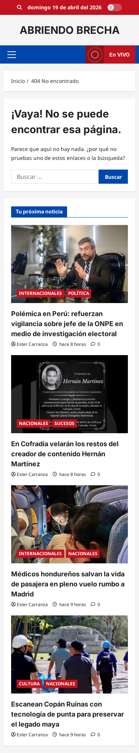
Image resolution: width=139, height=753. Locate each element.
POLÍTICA (78, 293)
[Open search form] (19, 7)
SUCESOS (64, 423)
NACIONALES (33, 423)
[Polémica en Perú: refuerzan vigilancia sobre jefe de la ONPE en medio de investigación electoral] (69, 264)
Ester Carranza (32, 344)
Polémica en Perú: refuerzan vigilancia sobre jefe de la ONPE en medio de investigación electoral (67, 324)
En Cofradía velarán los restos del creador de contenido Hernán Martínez (65, 454)
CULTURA (29, 683)
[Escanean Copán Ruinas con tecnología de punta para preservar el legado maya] (69, 654)
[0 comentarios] (95, 344)
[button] (12, 54)
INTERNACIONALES (40, 293)
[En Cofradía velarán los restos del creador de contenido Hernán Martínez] (69, 394)
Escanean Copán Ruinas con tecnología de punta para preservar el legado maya (67, 714)
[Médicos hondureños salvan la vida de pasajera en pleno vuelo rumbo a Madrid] (69, 524)
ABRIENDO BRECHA (70, 30)
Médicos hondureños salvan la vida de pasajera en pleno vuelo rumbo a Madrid (68, 584)
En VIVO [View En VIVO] (108, 54)
